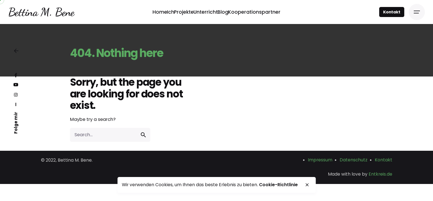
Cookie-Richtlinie (278, 185)
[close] (307, 185)
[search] (143, 135)
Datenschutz (353, 160)
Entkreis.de (380, 174)
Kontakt (391, 12)
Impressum (320, 160)
